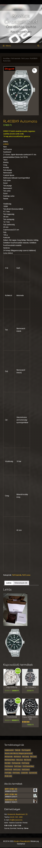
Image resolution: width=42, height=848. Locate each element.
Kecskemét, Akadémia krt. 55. (18, 814)
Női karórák (8, 756)
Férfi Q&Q (8, 773)
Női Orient (27, 760)
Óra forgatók (26, 750)
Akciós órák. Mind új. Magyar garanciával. (19, 753)
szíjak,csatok (9, 750)
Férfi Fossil (8, 769)
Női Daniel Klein (10, 760)
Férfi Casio (17, 766)
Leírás (8, 583)
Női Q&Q (7, 763)
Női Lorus (19, 760)
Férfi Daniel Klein (28, 766)
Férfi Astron (9, 766)
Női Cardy (25, 756)
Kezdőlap (6, 58)
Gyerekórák (33, 773)
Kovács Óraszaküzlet (22, 841)
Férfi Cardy (25, 763)
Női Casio (33, 756)
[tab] (8, 583)
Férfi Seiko (16, 773)
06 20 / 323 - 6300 (16, 817)
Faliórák (17, 750)
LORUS (6, 144)
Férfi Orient (25, 769)
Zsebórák (24, 773)
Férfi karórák (15, 58)
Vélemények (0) (20, 583)
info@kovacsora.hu (15, 820)
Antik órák (8, 776)
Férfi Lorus (25, 58)
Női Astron (17, 756)
